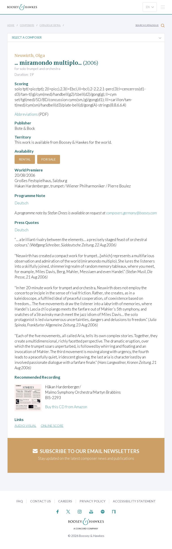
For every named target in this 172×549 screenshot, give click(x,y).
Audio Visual (25, 425)
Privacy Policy (92, 501)
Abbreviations (26, 114)
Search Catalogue (150, 25)
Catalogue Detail (50, 25)
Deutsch (21, 203)
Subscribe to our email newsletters (86, 451)
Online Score (52, 425)
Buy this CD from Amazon (66, 406)
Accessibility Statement (134, 501)
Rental (25, 159)
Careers (65, 501)
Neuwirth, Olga (30, 55)
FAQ (20, 501)
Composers (27, 25)
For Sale (48, 159)
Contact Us (40, 501)
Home (11, 25)
